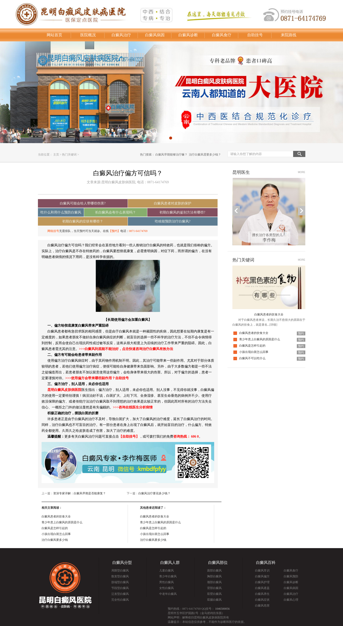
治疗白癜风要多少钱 (55, 540)
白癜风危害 (262, 605)
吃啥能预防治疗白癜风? (172, 221)
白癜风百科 (265, 563)
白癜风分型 (122, 563)
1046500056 (222, 608)
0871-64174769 (138, 231)
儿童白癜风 (166, 570)
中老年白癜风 (168, 594)
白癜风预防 (291, 576)
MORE (301, 172)
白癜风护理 (262, 582)
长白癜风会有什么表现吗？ (115, 212)
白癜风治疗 (121, 35)
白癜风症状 (262, 599)
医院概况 (88, 35)
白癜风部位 (218, 563)
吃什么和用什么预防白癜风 (60, 212)
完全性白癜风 (120, 599)
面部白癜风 (214, 570)
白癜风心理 (291, 599)
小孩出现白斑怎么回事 (56, 534)
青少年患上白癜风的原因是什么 (62, 522)
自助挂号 (255, 35)
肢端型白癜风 (120, 582)
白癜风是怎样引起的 (55, 528)
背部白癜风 (214, 588)
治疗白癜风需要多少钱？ (205, 154)
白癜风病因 (155, 35)
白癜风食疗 (221, 35)
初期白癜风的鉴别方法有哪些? (182, 212)
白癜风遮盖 (262, 588)
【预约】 (114, 231)
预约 (301, 333)
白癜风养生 (262, 594)
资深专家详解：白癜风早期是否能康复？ (79, 493)
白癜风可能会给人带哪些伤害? (83, 203)
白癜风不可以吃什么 (252, 358)
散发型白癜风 (120, 576)
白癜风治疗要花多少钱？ (154, 493)
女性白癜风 (166, 588)
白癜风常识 (262, 570)
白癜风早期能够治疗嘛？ (171, 154)
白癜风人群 (170, 563)
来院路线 (288, 35)
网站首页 (54, 35)
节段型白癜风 (120, 588)
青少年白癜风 (168, 576)
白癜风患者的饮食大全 (56, 516)
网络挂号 (53, 231)
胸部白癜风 (214, 576)
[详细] (273, 324)
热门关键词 (69, 154)
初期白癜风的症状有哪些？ (82, 221)
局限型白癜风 (120, 570)
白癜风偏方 (262, 576)
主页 (56, 154)
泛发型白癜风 (120, 594)
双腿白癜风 (214, 599)
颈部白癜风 (214, 582)
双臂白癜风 (214, 594)
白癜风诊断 (188, 35)
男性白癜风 (166, 582)
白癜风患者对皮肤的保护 (172, 203)
